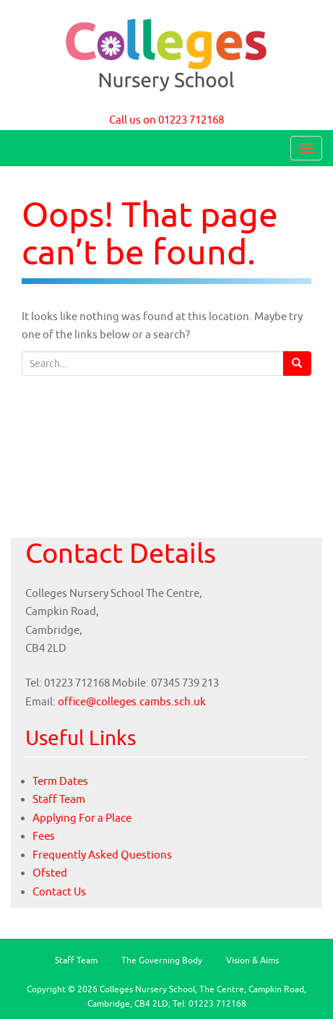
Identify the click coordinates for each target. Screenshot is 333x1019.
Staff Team (59, 799)
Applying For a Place (82, 818)
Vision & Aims (252, 960)
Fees (44, 836)
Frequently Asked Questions (102, 854)
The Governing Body (161, 960)
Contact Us (59, 891)
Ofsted (50, 873)
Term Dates (60, 781)
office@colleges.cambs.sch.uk (132, 701)
